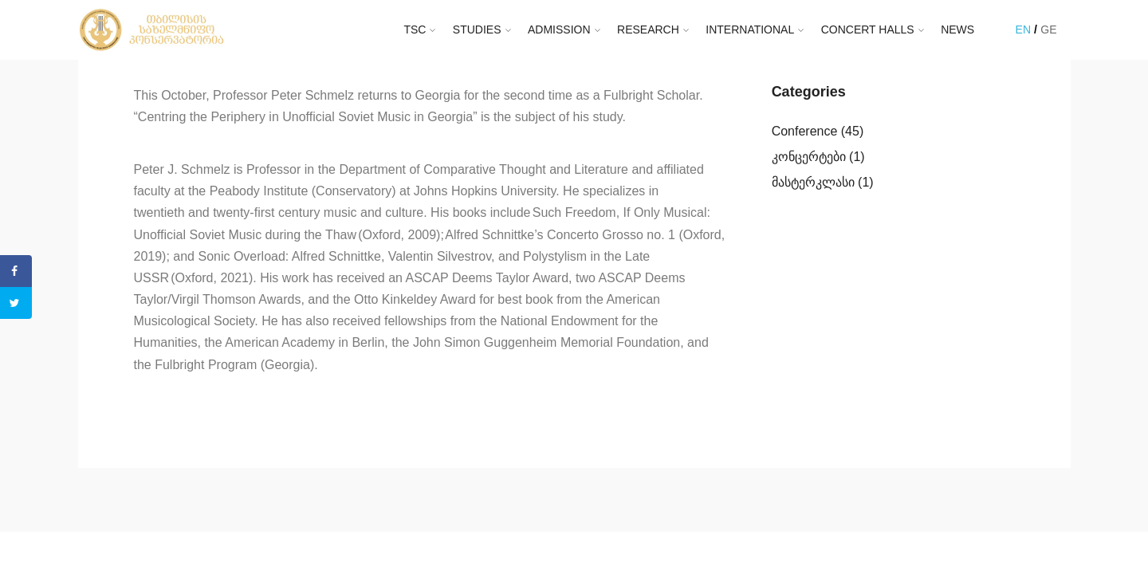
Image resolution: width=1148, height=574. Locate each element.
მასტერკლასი (813, 182)
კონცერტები (809, 156)
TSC (414, 29)
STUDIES (477, 29)
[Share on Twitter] (16, 303)
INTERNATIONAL (750, 29)
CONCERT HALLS (867, 29)
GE (1048, 29)
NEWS (957, 29)
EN (1023, 29)
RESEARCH (648, 29)
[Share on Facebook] (16, 271)
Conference (805, 131)
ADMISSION (559, 29)
